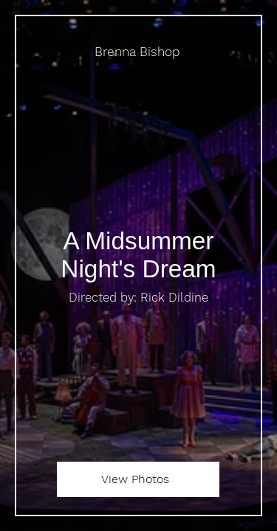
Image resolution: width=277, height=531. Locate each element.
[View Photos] (138, 479)
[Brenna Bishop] (138, 52)
